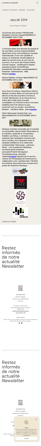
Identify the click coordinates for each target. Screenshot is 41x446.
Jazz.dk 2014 (31, 10)
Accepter (26, 438)
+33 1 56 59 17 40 (20, 313)
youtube (12, 74)
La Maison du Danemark (9, 10)
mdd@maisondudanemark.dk (20, 311)
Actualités (22, 10)
